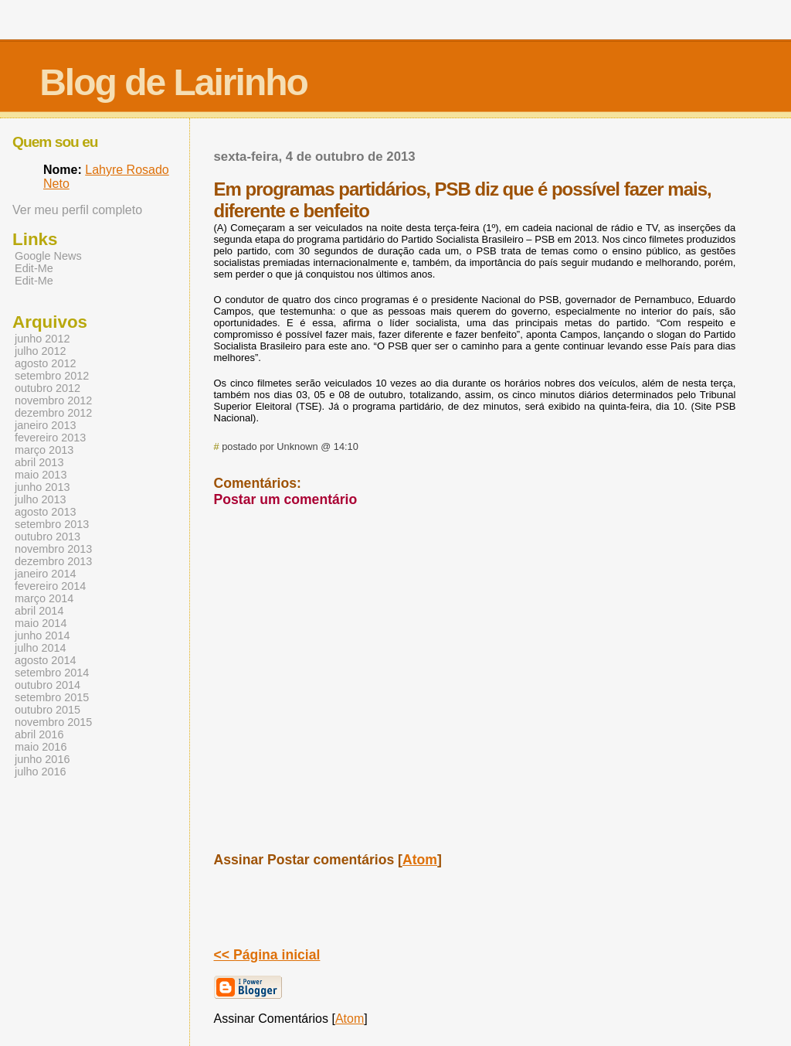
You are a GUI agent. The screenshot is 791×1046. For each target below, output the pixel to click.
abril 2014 (39, 611)
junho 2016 (42, 759)
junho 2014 (42, 635)
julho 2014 (40, 648)
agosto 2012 (45, 363)
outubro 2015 (47, 710)
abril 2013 (39, 462)
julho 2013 (40, 499)
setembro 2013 (52, 524)
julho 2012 (40, 351)
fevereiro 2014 (50, 586)
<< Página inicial (267, 955)
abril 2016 (39, 734)
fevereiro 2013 (50, 437)
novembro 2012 (53, 400)
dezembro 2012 (53, 413)
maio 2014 (40, 623)
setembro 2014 (52, 672)
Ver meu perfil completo (77, 209)
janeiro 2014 (45, 573)
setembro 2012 (52, 376)
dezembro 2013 (53, 561)
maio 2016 (40, 747)
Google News (48, 256)
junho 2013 (42, 487)
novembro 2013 (53, 549)
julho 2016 (40, 771)
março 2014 (44, 598)
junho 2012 (42, 338)
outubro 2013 (47, 536)
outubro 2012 (47, 388)
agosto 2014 (45, 660)
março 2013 (44, 450)
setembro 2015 (52, 697)
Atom (419, 859)
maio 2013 (40, 474)
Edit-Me (34, 268)
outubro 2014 (47, 685)
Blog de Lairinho (173, 82)
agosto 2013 (45, 512)
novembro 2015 (53, 722)
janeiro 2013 (45, 425)
